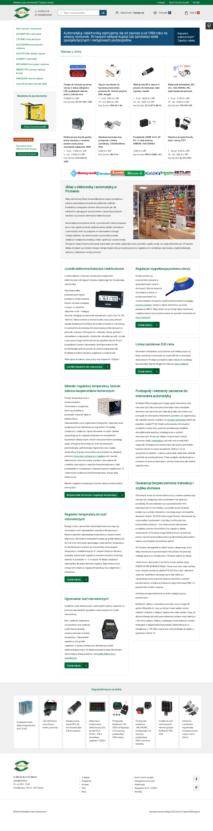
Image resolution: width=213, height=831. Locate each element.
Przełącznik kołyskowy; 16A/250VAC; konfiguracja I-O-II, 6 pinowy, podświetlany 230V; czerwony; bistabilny (143, 733)
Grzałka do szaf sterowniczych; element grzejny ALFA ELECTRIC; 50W (166, 728)
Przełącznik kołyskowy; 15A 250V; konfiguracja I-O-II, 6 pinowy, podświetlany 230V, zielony (120, 730)
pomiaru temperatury (177, 421)
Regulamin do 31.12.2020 (146, 789)
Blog (84, 793)
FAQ (83, 789)
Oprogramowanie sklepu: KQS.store (164, 813)
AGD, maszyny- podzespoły (28, 28)
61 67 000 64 (31, 778)
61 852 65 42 (43, 11)
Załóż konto (125, 12)
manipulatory (157, 442)
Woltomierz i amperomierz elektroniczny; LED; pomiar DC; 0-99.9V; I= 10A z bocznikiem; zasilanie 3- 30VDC (97, 732)
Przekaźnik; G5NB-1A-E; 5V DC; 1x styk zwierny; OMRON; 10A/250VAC (146, 141)
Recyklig (138, 793)
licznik (112, 354)
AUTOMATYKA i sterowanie (28, 34)
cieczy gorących (142, 318)
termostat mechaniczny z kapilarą (89, 457)
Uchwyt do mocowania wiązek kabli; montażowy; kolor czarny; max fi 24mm (190, 730)
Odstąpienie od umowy (145, 782)
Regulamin (86, 782)
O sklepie (161, 2)
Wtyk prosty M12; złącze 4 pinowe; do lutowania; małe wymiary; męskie (146, 89)
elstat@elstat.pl (45, 15)
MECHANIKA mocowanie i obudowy (32, 64)
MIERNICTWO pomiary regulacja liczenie (30, 71)
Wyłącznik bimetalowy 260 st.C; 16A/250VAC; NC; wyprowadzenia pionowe (181, 89)
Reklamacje (140, 786)
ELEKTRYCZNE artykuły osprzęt (30, 53)
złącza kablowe (181, 365)
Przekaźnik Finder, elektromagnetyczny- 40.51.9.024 (26, 726)
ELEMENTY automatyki (26, 59)
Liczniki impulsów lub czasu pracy (84, 368)
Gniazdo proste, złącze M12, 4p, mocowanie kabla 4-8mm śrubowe (73, 727)
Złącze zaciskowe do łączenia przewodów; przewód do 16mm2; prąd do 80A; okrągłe (112, 91)
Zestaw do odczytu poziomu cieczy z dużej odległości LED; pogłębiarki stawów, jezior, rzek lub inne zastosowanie (78, 91)
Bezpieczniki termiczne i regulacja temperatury (92, 496)
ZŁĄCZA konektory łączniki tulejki (31, 84)
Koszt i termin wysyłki (144, 778)
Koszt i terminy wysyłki (179, 2)
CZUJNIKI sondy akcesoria (28, 39)
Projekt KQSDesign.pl (190, 813)
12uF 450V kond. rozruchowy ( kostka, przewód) (50, 725)
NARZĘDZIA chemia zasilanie (29, 78)
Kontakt (196, 2)
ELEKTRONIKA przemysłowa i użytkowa (29, 46)
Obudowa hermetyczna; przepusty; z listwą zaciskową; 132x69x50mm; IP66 (111, 143)
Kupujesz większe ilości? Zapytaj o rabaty (186, 38)
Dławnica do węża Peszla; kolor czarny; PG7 (180, 140)
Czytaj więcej (73, 580)
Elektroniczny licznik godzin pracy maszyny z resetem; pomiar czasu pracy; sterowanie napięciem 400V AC (78, 143)
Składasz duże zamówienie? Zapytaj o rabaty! (33, 2)
